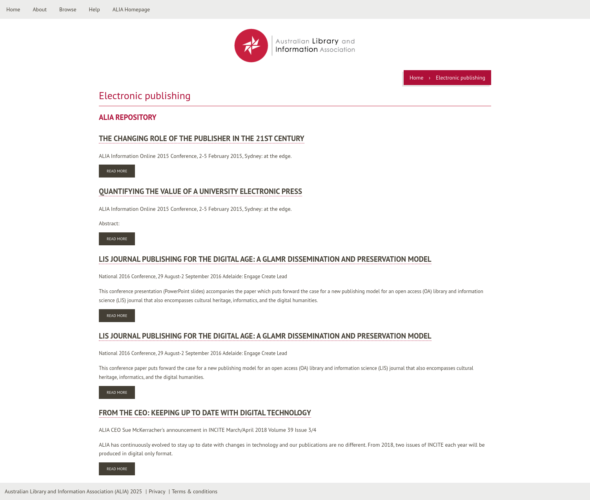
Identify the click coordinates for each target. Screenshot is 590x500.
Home (13, 9)
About (40, 9)
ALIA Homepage (131, 9)
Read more (121, 172)
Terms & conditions (194, 491)
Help (94, 9)
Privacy (157, 491)
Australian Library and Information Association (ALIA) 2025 (73, 491)
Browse (67, 9)
